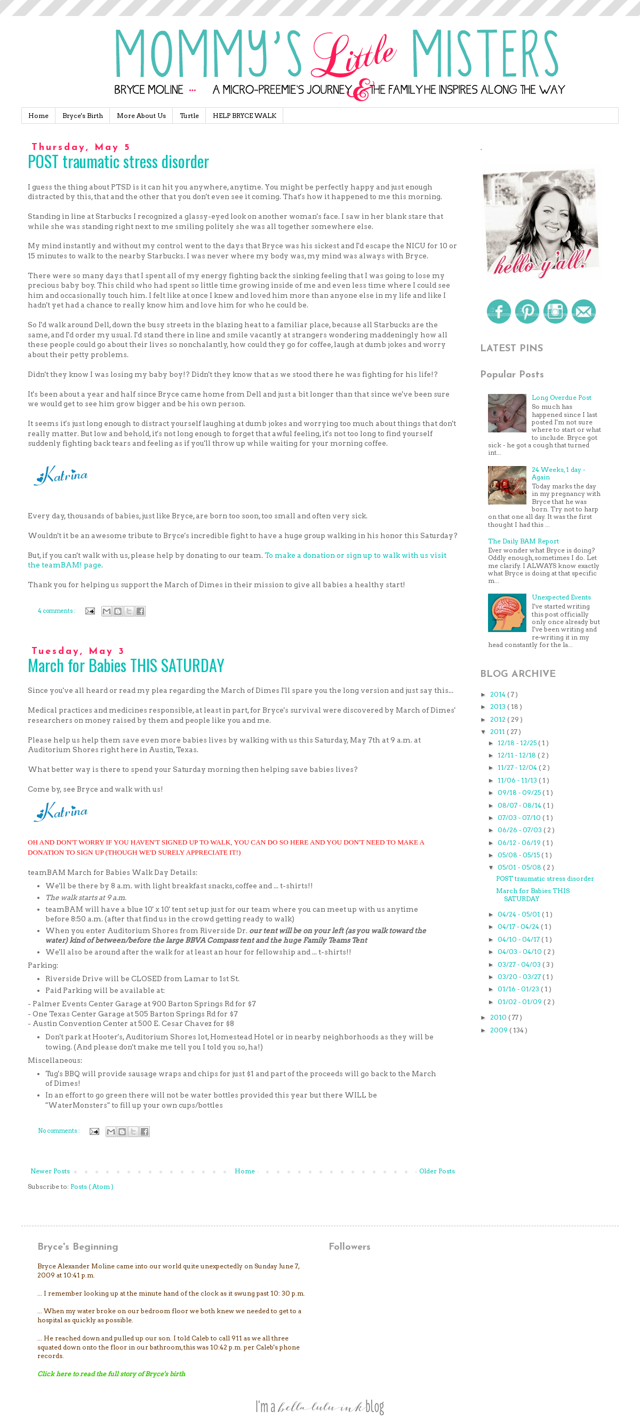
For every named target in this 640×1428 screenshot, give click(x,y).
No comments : (59, 1130)
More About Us (141, 116)
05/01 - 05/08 (520, 867)
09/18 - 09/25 (520, 792)
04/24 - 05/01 (520, 914)
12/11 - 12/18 (518, 755)
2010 (499, 1017)
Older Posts (437, 1171)
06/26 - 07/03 (520, 830)
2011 (498, 732)
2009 (499, 1030)
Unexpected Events (561, 597)
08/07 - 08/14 (520, 805)
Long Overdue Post (561, 397)
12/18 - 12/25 (518, 743)
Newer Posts (50, 1171)
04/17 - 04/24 (519, 926)
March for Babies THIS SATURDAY (126, 665)
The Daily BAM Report (523, 541)
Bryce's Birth (82, 116)
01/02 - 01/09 (520, 1002)
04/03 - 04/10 (520, 952)
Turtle (189, 116)
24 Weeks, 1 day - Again (558, 473)
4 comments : (57, 611)
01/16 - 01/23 (519, 989)
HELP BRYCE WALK (244, 116)
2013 (498, 707)
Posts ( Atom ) (92, 1186)
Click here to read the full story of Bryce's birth (111, 1374)
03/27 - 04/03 (520, 964)
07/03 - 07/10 (520, 818)
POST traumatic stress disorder (118, 161)
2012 (498, 719)
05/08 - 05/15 (519, 855)
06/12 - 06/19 (520, 843)
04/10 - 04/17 (519, 939)
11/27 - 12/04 (518, 767)
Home (38, 116)
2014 (498, 694)
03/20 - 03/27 (520, 977)
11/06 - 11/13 (518, 780)
